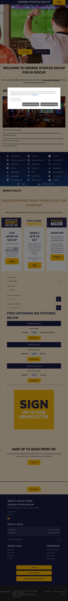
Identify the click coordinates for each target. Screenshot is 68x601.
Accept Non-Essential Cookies (49, 104)
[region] (34, 98)
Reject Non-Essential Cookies (30, 104)
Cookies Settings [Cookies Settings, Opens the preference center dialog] (16, 99)
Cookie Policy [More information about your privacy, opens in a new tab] (34, 94)
